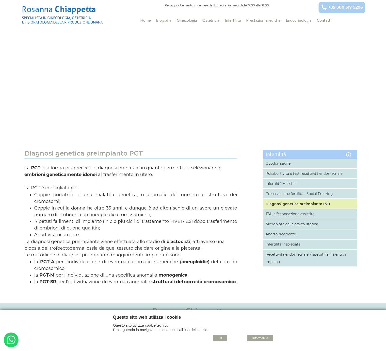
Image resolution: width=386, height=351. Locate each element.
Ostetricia (210, 20)
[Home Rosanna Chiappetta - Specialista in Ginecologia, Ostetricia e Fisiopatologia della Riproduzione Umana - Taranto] (73, 16)
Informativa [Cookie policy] (260, 338)
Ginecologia (187, 20)
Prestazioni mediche (263, 20)
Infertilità (233, 20)
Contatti (324, 20)
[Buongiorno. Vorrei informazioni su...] (11, 341)
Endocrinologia (298, 20)
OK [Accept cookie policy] (220, 338)
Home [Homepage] (145, 20)
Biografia (163, 20)
